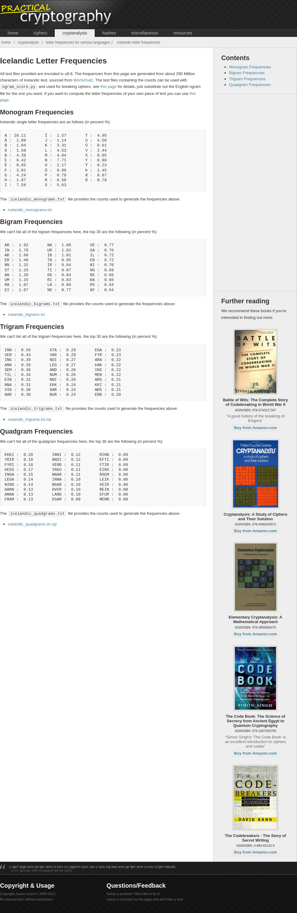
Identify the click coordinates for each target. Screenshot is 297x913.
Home (13, 33)
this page (108, 86)
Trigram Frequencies (247, 79)
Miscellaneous (144, 33)
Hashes (109, 33)
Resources (182, 33)
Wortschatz (83, 80)
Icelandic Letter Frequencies (138, 42)
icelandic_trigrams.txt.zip (29, 418)
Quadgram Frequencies (250, 84)
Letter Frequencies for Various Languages (78, 42)
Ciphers (40, 33)
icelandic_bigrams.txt (26, 313)
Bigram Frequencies (246, 72)
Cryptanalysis (74, 33)
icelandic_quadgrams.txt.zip (32, 522)
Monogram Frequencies (250, 67)
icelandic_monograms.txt (30, 209)
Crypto (69, 14)
